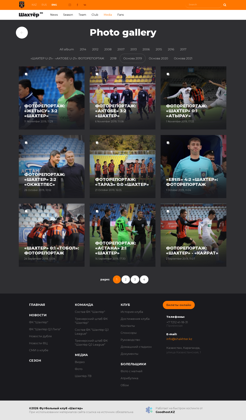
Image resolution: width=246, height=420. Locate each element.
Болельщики (133, 364)
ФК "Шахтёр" (38, 322)
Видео (80, 362)
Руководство (130, 339)
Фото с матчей (131, 371)
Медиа (81, 355)
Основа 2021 (183, 58)
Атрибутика (129, 378)
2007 (121, 49)
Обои (125, 385)
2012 (95, 49)
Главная (37, 305)
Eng (54, 4)
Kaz (34, 4)
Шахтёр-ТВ (83, 376)
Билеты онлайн (178, 305)
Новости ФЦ (38, 343)
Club (95, 14)
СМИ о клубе (38, 350)
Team (82, 14)
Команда (84, 305)
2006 (146, 49)
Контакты (128, 326)
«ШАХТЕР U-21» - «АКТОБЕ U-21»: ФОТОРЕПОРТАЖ (67, 58)
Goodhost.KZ (165, 412)
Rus (44, 4)
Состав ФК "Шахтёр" (90, 312)
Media (108, 14)
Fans (120, 14)
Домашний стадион (136, 346)
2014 (83, 49)
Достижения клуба (135, 319)
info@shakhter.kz (179, 339)
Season (68, 14)
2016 (171, 49)
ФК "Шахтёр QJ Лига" (45, 329)
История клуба (132, 312)
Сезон (35, 360)
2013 (133, 49)
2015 (159, 49)
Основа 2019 (132, 58)
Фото (79, 369)
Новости (37, 315)
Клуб (125, 305)
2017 (183, 49)
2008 (108, 49)
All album (67, 49)
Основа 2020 (158, 58)
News (54, 14)
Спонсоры (129, 332)
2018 (113, 58)
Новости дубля (40, 336)
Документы (129, 353)
